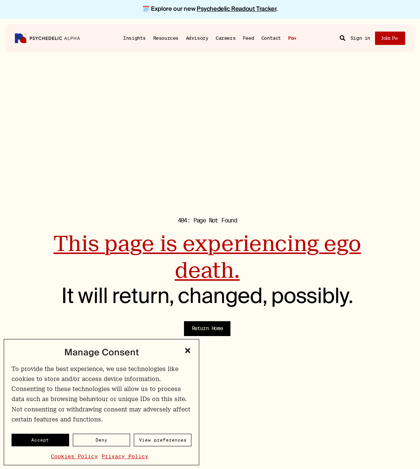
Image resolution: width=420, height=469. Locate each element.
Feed (248, 37)
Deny (101, 439)
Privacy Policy (124, 456)
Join (389, 38)
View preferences (163, 439)
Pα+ (292, 38)
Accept (40, 439)
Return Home (207, 328)
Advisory (197, 37)
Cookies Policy (74, 456)
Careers (225, 37)
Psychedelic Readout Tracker (236, 9)
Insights (134, 37)
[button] (187, 350)
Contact (271, 37)
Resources (166, 37)
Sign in (360, 38)
